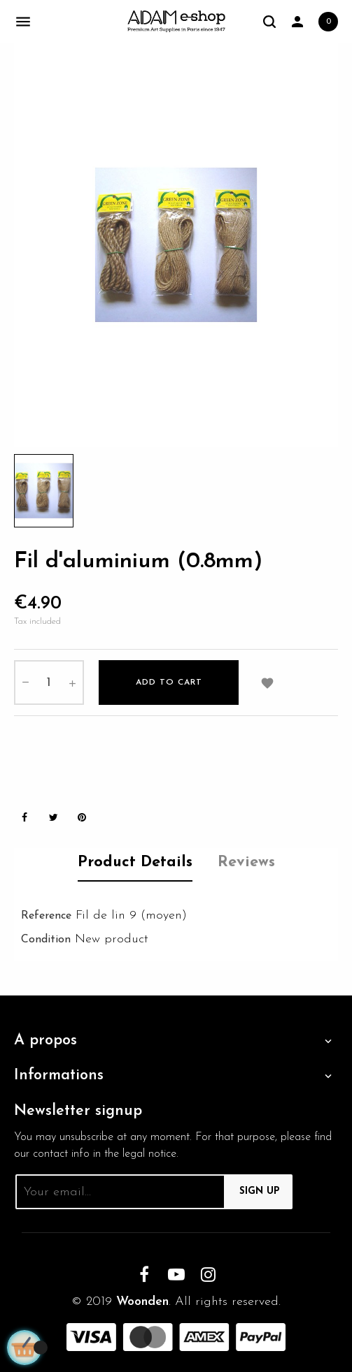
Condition (46, 939)
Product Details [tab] (135, 862)
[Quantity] (49, 682)
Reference (46, 915)
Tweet (53, 817)
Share (24, 817)
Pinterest (81, 817)
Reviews (246, 862)
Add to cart (169, 682)
